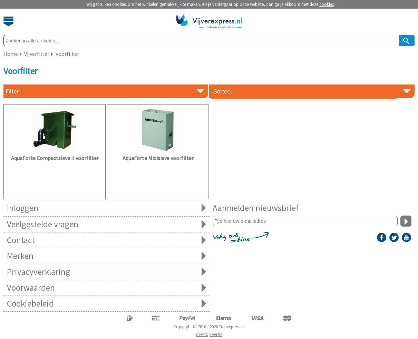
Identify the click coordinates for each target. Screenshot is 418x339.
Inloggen (106, 208)
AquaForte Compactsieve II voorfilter (55, 157)
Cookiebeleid (106, 303)
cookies (326, 4)
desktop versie (209, 334)
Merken (106, 256)
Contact (106, 240)
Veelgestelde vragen (106, 224)
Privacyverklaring (106, 272)
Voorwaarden (106, 288)
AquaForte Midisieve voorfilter (158, 157)
